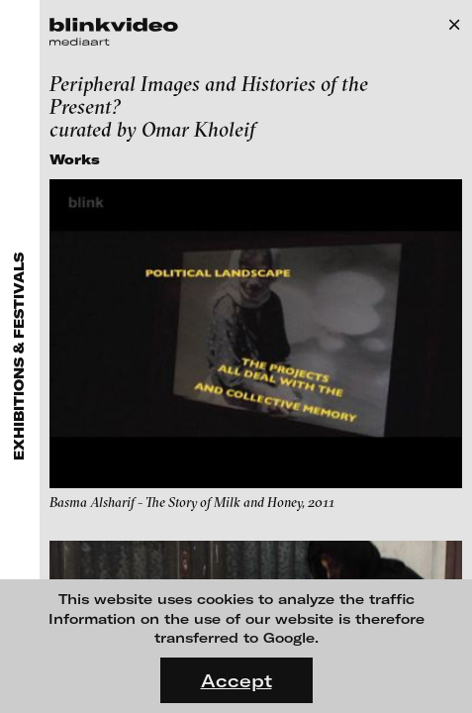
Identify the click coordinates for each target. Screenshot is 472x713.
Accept (236, 680)
